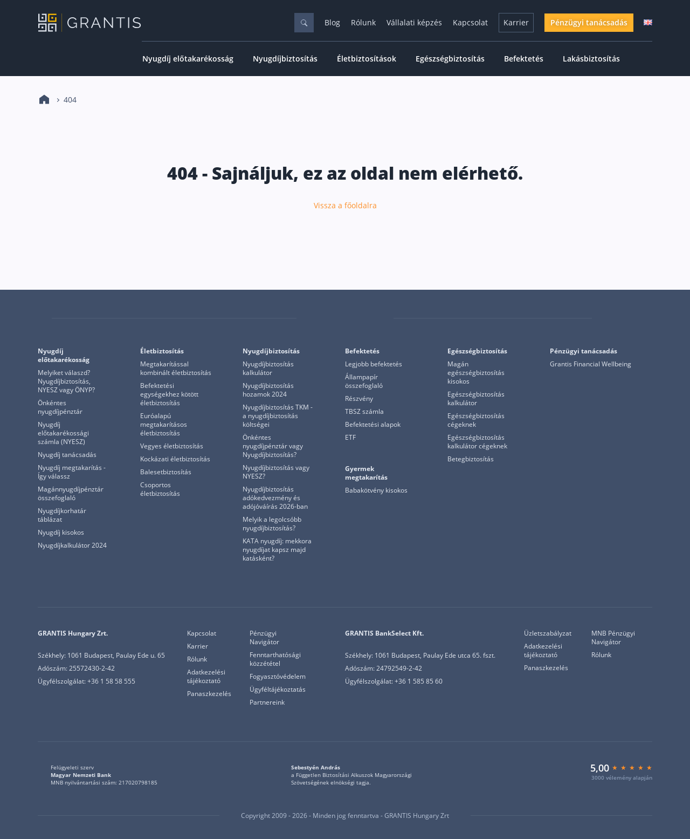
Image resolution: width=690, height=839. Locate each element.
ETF (350, 437)
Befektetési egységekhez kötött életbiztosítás (169, 394)
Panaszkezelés (209, 694)
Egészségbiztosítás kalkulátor (476, 398)
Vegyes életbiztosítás (171, 446)
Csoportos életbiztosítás (160, 489)
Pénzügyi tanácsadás (588, 22)
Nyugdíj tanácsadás (67, 455)
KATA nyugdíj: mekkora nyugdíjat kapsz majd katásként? (277, 550)
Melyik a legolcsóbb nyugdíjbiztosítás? (272, 524)
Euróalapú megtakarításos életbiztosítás (163, 425)
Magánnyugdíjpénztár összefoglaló (71, 493)
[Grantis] (45, 318)
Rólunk (363, 22)
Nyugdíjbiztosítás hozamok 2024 (268, 390)
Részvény (359, 398)
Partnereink (267, 702)
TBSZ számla (364, 411)
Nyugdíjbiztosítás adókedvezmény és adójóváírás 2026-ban (275, 498)
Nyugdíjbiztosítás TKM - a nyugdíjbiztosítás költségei (278, 416)
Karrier (516, 22)
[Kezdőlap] (44, 99)
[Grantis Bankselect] (645, 318)
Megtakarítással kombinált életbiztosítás (175, 368)
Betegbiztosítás (470, 459)
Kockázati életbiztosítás (175, 459)
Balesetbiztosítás (165, 472)
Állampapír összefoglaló (364, 381)
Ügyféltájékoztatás (278, 689)
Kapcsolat (470, 22)
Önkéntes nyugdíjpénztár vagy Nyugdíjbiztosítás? (273, 446)
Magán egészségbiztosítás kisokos (476, 373)
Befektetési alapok (373, 424)
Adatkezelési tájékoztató (206, 676)
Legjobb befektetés (373, 364)
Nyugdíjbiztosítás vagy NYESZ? (276, 472)
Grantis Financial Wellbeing (590, 364)
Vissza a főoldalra (345, 205)
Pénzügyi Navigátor (264, 637)
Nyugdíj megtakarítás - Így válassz (72, 472)
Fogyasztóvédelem (278, 676)
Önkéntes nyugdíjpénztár (60, 407)
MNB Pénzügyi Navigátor (613, 637)
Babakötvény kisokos (376, 490)
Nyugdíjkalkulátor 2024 (72, 545)
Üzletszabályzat (547, 633)
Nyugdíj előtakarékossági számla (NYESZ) (63, 433)
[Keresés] (304, 22)
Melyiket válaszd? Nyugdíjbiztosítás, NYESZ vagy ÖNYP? (66, 381)
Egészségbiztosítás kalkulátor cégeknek (477, 442)
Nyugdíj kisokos (61, 532)
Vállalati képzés (414, 22)
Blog (332, 22)
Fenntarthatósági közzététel (275, 659)
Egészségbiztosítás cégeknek (476, 420)
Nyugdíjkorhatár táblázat (62, 515)
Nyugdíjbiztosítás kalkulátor (268, 368)
